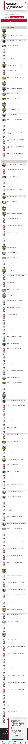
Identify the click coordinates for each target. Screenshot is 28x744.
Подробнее (18, 735)
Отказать (18, 737)
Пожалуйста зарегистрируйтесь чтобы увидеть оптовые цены (14, 20)
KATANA (4, 733)
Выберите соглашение (17, 17)
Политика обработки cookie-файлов (17, 728)
